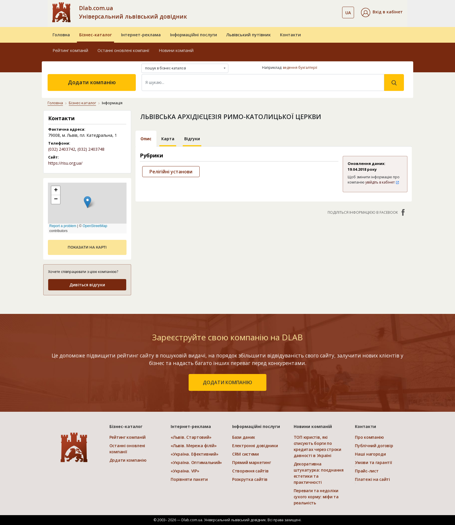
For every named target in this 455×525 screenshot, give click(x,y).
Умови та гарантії (373, 462)
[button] (382, 12)
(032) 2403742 (61, 149)
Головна (61, 34)
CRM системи (245, 454)
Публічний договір (374, 445)
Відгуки (192, 138)
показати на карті (87, 247)
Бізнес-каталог (95, 34)
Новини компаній (176, 50)
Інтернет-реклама (141, 34)
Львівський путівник (248, 34)
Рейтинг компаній (70, 50)
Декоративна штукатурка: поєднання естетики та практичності (319, 473)
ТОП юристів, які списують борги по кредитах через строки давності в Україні (317, 446)
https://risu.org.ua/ (65, 163)
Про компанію (369, 437)
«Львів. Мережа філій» (193, 445)
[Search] (263, 82)
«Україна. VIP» (185, 471)
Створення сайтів (250, 471)
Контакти (290, 34)
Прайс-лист (366, 471)
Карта (167, 138)
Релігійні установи (170, 171)
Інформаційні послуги (193, 34)
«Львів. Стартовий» (191, 437)
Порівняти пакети (189, 479)
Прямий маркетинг (251, 462)
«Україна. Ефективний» (194, 454)
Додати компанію (92, 82)
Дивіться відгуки (87, 284)
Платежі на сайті (372, 479)
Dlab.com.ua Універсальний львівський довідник (133, 12)
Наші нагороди (370, 454)
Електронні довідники (255, 445)
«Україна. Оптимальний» (196, 462)
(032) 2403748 (90, 149)
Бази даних (243, 437)
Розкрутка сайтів (250, 479)
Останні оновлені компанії (123, 50)
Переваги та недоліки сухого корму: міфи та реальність (316, 497)
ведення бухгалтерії (300, 67)
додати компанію (227, 382)
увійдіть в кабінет (382, 182)
